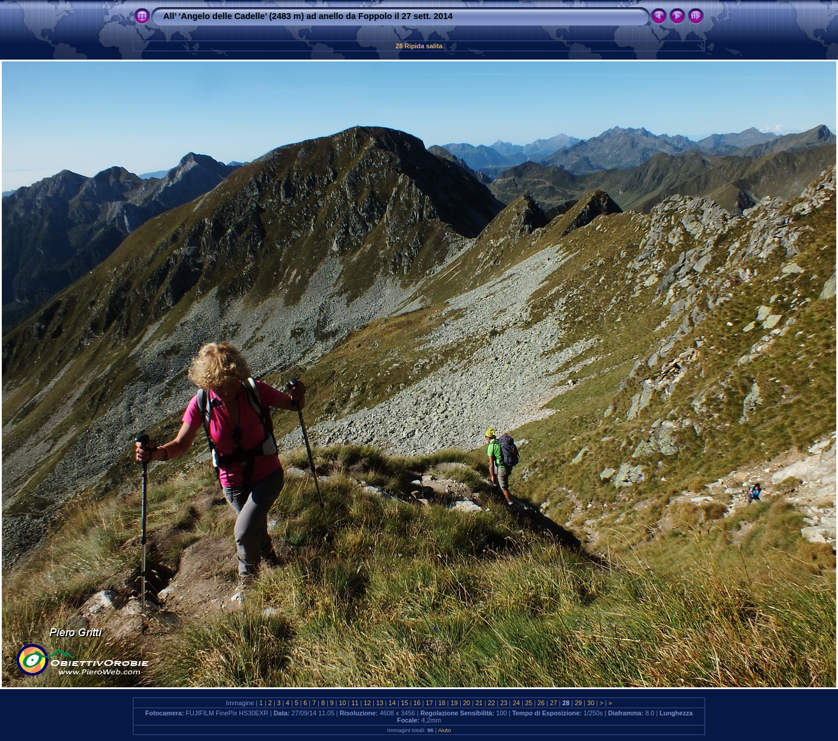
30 (590, 702)
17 (429, 702)
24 (516, 702)
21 (479, 702)
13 (379, 702)
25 (528, 702)
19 (454, 702)
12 (367, 702)
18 (441, 702)
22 (491, 702)
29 (578, 702)
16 (417, 702)
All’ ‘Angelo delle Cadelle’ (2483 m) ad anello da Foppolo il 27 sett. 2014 (307, 16)
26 (541, 702)
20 (466, 702)
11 (354, 702)
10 (342, 702)
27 (553, 702)
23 (503, 702)
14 (392, 702)
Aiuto (444, 730)
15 (404, 702)
